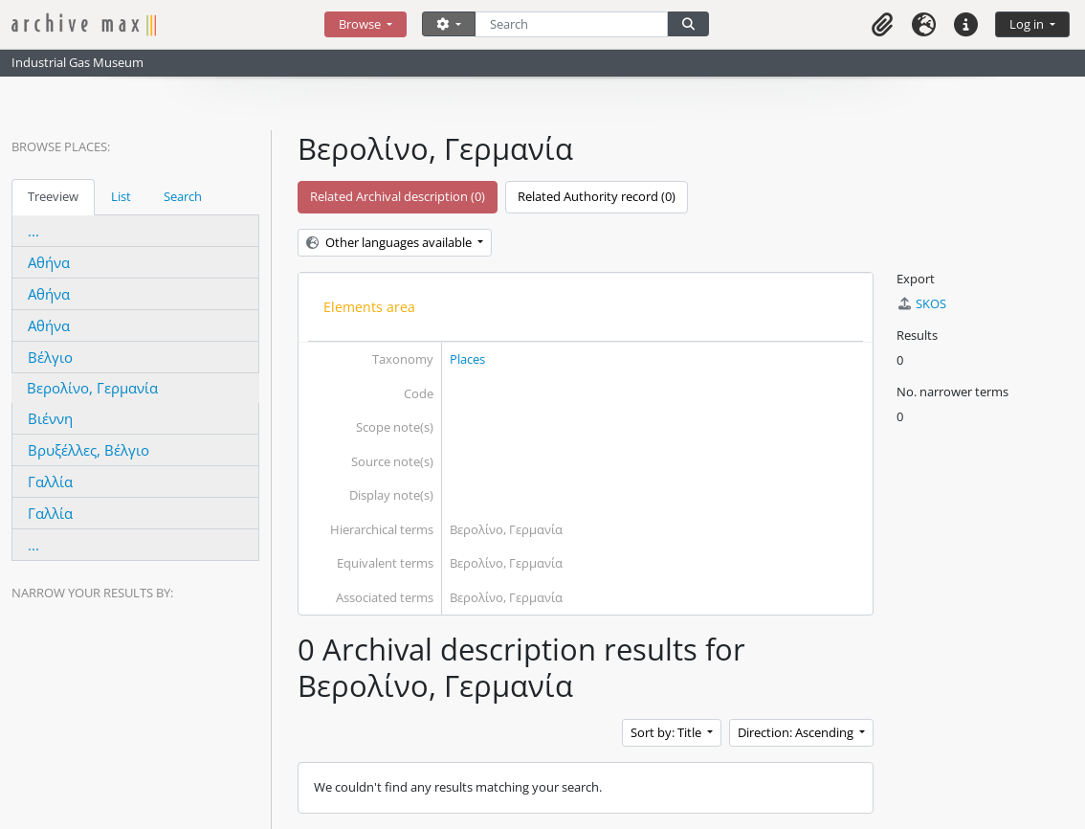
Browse (361, 24)
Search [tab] (183, 196)
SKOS (921, 303)
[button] (882, 24)
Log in (1028, 24)
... (33, 230)
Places (467, 359)
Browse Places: (60, 146)
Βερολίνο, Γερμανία (92, 387)
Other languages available (390, 242)
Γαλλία (50, 481)
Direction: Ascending (797, 732)
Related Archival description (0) (397, 196)
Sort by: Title (667, 732)
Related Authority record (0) (596, 196)
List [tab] (121, 196)
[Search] (572, 24)
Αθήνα (49, 262)
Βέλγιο (50, 357)
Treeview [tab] (53, 196)
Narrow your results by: (92, 592)
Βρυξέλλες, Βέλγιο (88, 449)
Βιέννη (50, 418)
